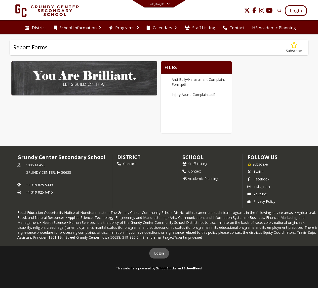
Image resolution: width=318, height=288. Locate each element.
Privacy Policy (261, 201)
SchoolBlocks (166, 268)
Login (159, 253)
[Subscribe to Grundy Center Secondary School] (257, 164)
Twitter (256, 171)
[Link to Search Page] (278, 10)
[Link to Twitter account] (247, 11)
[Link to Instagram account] (262, 11)
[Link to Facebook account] (254, 11)
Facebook (258, 179)
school (192, 157)
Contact (126, 163)
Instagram (258, 186)
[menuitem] (35, 27)
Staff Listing (194, 163)
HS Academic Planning (200, 178)
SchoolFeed (193, 268)
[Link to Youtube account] (269, 11)
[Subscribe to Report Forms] (294, 47)
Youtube (257, 194)
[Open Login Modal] (296, 10)
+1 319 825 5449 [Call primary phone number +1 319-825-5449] (39, 184)
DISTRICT (129, 157)
